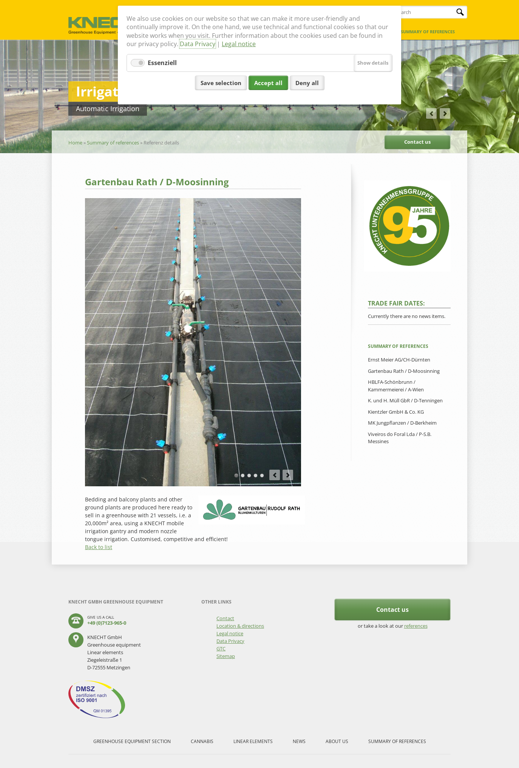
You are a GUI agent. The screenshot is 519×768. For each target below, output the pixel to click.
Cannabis (202, 741)
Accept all (268, 83)
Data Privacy (197, 44)
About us (337, 741)
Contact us (417, 141)
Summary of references (428, 31)
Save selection (221, 83)
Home (75, 142)
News (299, 741)
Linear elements (253, 741)
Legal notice (239, 44)
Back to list (98, 547)
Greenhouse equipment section (132, 741)
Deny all (307, 83)
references (416, 625)
